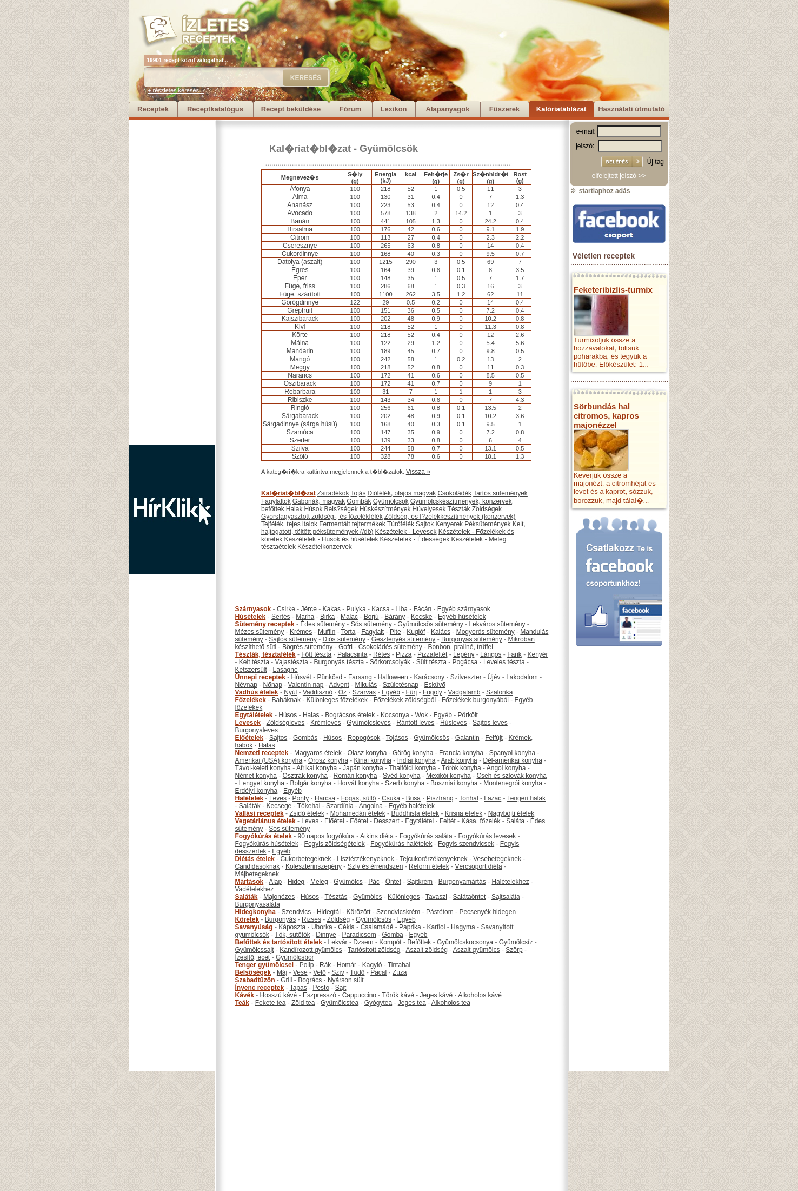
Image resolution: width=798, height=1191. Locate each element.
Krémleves (325, 722)
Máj (282, 972)
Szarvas (364, 692)
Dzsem (363, 942)
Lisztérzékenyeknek (365, 859)
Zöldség (338, 919)
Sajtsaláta (505, 897)
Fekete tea (270, 1003)
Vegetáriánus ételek (265, 821)
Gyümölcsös (431, 738)
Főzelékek (250, 700)
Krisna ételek (463, 813)
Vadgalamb (464, 692)
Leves (278, 798)
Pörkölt (468, 715)
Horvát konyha (358, 783)
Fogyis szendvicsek (466, 844)
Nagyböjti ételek (511, 813)
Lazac (492, 798)
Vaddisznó (317, 692)
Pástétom (440, 912)
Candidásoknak (257, 866)
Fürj (411, 692)
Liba (401, 609)
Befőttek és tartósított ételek (278, 942)
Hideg (296, 881)
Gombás (305, 738)
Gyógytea (378, 1003)
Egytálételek (254, 715)
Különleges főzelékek (337, 700)
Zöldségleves (286, 722)
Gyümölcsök (389, 148)
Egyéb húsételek (462, 616)
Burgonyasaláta (257, 904)
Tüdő (357, 972)
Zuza (400, 972)
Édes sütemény (322, 624)
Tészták (459, 509)
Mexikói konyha (448, 775)
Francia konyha (461, 753)
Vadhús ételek (256, 692)
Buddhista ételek (415, 813)
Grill (286, 980)
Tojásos (397, 738)
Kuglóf (416, 632)
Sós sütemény (371, 624)
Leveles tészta (504, 662)
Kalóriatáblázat (561, 109)
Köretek (247, 919)
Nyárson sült (346, 980)
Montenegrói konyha (512, 783)
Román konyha (355, 775)
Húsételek (250, 616)
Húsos (287, 715)
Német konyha (256, 775)
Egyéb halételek (412, 806)
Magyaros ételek (318, 753)
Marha (305, 616)
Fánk (514, 654)
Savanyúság (254, 927)
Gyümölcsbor (295, 957)
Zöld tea (303, 1003)
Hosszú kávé (278, 995)
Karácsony (429, 677)
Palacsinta (352, 654)
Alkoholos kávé (480, 995)
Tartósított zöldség (374, 950)
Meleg (319, 881)
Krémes (301, 632)
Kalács (440, 632)
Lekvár (338, 942)
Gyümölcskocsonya (465, 942)
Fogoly (432, 692)
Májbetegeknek (257, 874)
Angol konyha (506, 768)
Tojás (358, 493)
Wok (421, 715)
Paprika (410, 927)
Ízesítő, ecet (252, 957)
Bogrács (310, 980)
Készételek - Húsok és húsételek (331, 539)
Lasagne (285, 669)
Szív (337, 972)
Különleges (404, 897)
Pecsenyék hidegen (487, 912)
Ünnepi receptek (260, 677)
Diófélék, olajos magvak (402, 493)
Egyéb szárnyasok (463, 609)
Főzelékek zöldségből (405, 700)
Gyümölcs (348, 881)
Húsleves (453, 722)
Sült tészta (431, 662)
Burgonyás (280, 919)
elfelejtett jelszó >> (619, 176)
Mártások (249, 881)
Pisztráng (440, 798)
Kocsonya (395, 715)
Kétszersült (251, 669)
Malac (349, 616)
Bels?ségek (341, 509)
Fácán (422, 609)
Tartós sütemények (500, 493)
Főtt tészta (316, 654)
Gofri (345, 647)
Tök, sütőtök (292, 934)
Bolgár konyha (311, 783)
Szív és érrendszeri (375, 866)
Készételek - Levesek (406, 531)
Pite (395, 632)
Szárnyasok (253, 609)
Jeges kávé (436, 995)
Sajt (341, 987)
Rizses (311, 919)
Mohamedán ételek (357, 813)
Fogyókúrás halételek (401, 844)
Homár (346, 965)
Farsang (360, 677)
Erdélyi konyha (256, 791)
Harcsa (325, 798)
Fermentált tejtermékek (352, 524)
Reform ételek (429, 866)
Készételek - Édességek (415, 539)
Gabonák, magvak (318, 501)
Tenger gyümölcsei (264, 965)
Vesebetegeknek (497, 859)
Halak (294, 509)
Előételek (249, 738)
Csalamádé (377, 927)
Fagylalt (372, 632)
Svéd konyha (401, 775)
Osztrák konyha (305, 775)
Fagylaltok (276, 501)
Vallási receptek (259, 813)
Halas (311, 715)
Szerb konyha (404, 783)
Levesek (248, 722)
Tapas (298, 987)
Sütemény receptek (265, 624)
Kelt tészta (254, 662)
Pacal (378, 972)
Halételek (249, 798)
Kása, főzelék (480, 821)
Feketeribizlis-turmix (613, 289)
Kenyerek (449, 524)
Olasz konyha (367, 753)
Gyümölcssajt (254, 950)
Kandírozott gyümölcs (311, 950)
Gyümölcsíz (516, 942)
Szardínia (340, 806)
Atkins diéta (377, 836)
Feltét (448, 821)
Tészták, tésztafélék (265, 654)
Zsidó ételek (306, 813)
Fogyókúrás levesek (487, 836)
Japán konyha (363, 768)
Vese (300, 972)
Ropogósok (364, 738)
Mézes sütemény (259, 632)
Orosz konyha (328, 760)
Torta (348, 632)
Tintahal (399, 965)
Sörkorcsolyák (390, 662)
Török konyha (461, 768)
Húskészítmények (385, 509)
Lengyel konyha (261, 783)
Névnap (246, 685)
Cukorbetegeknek (306, 859)
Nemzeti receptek (262, 753)
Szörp (514, 950)
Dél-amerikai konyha (512, 760)
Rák (325, 965)
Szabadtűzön (255, 980)
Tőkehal (309, 806)
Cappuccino (359, 995)
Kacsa (380, 609)
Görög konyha (413, 753)
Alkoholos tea (450, 1003)
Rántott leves (415, 722)
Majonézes (279, 897)
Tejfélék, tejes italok (289, 524)
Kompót (390, 942)
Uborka (321, 927)
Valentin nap (306, 685)
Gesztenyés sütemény (403, 639)
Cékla (346, 927)
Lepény (463, 654)
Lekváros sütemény (497, 624)
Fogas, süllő (358, 798)
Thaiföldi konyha (412, 768)
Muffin (326, 632)
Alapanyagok (448, 109)
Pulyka (356, 609)
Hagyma (463, 927)
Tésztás (335, 897)
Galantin (467, 738)
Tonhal (468, 798)
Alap (275, 881)
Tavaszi (436, 897)
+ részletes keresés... (176, 90)
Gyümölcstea (339, 1003)
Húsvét (301, 677)
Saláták (250, 806)
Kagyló (372, 965)
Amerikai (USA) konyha (269, 760)
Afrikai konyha (316, 768)
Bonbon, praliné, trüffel (460, 647)
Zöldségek (487, 509)
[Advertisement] (172, 282)
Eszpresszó (319, 995)
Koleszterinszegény (313, 866)
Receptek (153, 109)
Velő (319, 972)
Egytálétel (419, 821)
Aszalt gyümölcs (476, 950)
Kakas (332, 609)
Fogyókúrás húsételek (266, 844)
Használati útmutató (631, 109)
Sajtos (278, 738)
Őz (342, 692)
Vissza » (418, 471)
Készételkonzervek (324, 547)
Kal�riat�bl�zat (310, 148)
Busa (413, 798)
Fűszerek (504, 109)
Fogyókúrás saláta (426, 836)
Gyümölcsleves (368, 722)
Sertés (280, 616)
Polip (307, 965)
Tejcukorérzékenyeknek (433, 859)
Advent (339, 685)
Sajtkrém (420, 881)
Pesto (320, 987)
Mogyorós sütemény (485, 632)
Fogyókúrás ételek (263, 836)
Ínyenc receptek (259, 987)
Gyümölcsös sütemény (430, 624)
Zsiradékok (333, 493)
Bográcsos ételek (350, 715)
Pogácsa (465, 662)
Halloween (393, 677)
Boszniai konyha (453, 783)
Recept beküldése (291, 109)
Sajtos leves (490, 722)
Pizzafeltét (432, 654)
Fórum (350, 109)
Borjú (371, 616)
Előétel (334, 821)
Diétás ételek (255, 859)
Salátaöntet (469, 897)
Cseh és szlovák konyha (511, 775)
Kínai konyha (372, 760)
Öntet (393, 881)
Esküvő (434, 685)
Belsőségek (253, 972)
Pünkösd (330, 677)
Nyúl (290, 692)
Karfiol (436, 927)
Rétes (381, 654)
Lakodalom (522, 677)
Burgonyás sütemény (471, 639)
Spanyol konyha (512, 753)
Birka (327, 616)
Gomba (392, 934)
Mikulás (366, 685)
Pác (374, 881)
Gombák (359, 501)
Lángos (490, 654)
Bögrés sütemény (307, 647)
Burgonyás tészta (339, 662)
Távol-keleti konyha (263, 768)
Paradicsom (359, 934)
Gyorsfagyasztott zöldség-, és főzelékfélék (322, 516)
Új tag (655, 162)
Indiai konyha (416, 760)
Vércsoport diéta (478, 866)
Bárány (394, 616)
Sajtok (425, 524)
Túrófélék (400, 524)
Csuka (391, 798)
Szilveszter (466, 677)
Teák (242, 1003)
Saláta (515, 821)
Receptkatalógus (215, 109)
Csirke (286, 609)
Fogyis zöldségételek (334, 844)
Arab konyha (459, 760)
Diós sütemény (344, 639)
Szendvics (296, 912)
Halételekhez (510, 881)
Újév (493, 677)
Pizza (403, 654)
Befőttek (419, 942)
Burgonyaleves (256, 730)
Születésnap (400, 685)
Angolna (371, 806)
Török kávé (398, 995)
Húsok (313, 509)
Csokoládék (454, 493)
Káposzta (291, 927)
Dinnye (326, 934)
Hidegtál (329, 912)
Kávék (244, 995)
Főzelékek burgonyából (475, 700)
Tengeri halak (526, 798)
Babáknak (286, 700)
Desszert (386, 821)
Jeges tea (412, 1003)
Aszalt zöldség (426, 950)
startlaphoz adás (600, 191)
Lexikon (393, 109)
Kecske (421, 616)
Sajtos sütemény (293, 639)
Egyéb (391, 692)
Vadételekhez (254, 889)
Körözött (359, 912)
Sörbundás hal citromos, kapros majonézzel (606, 415)
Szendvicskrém (398, 912)
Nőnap (272, 685)
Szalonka (499, 692)
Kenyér (538, 654)
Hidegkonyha (255, 912)
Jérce (309, 609)
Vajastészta (291, 662)
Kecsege (279, 806)
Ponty (300, 798)
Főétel (359, 821)
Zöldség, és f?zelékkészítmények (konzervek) (450, 516)
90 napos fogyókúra (326, 836)
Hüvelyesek (428, 509)
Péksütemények (487, 524)
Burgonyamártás (462, 881)
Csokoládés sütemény (390, 647)
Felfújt (494, 738)
